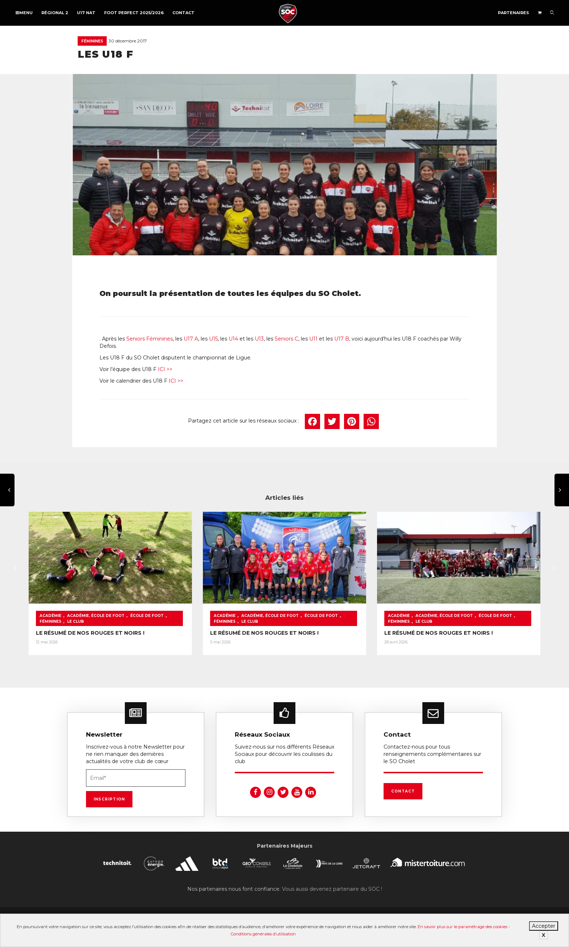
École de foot (147, 615)
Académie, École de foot (95, 615)
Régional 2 (54, 12)
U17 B (341, 338)
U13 (259, 338)
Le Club (75, 621)
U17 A (191, 338)
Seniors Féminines (149, 338)
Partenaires (513, 12)
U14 (232, 338)
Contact (183, 12)
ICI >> (164, 369)
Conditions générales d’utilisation (263, 933)
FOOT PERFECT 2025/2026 (134, 12)
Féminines (92, 41)
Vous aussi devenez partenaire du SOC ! (332, 889)
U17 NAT (86, 12)
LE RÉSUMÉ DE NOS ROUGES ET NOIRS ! (90, 633)
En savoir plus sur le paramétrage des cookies (462, 926)
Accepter (543, 926)
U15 (213, 338)
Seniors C (286, 338)
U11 (313, 338)
